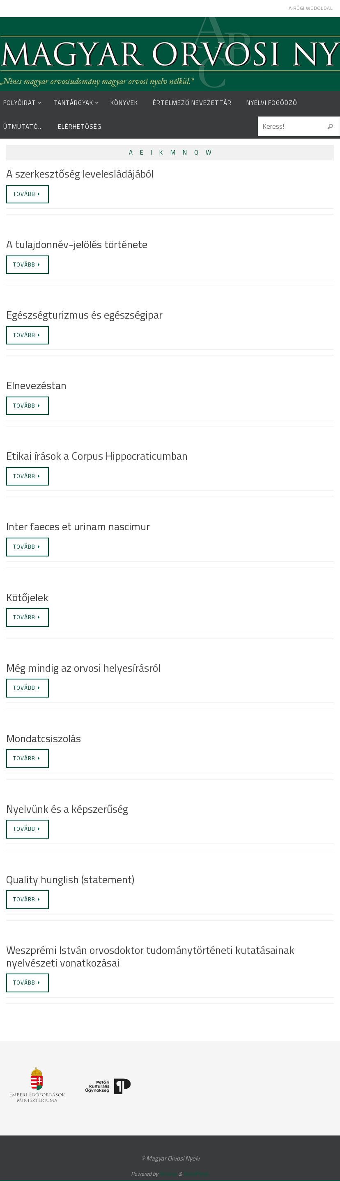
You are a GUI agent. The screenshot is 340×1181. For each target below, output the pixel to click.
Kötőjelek (27, 597)
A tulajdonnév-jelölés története (76, 245)
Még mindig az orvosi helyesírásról (83, 668)
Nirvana (168, 1174)
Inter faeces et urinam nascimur (78, 527)
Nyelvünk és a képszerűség (67, 809)
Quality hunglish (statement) (70, 880)
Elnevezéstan (36, 386)
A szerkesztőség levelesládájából (80, 174)
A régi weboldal (311, 8)
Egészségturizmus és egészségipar (84, 315)
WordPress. (196, 1174)
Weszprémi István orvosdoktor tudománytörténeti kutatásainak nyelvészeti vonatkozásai (150, 956)
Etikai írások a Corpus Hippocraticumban (97, 456)
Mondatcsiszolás (43, 739)
